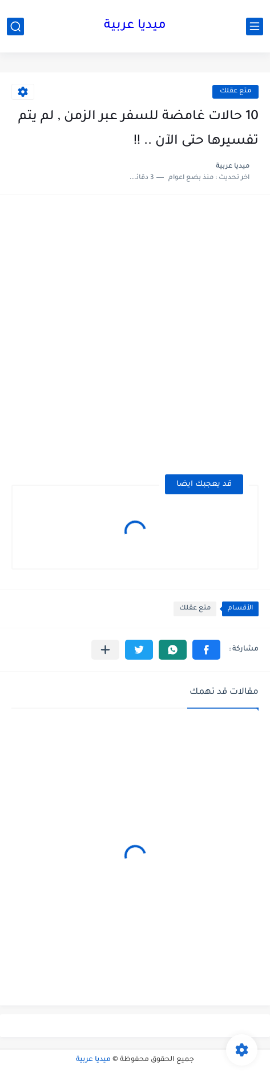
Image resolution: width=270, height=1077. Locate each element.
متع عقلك (235, 91)
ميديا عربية (135, 26)
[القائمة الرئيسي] (254, 26)
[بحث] (15, 26)
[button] (206, 650)
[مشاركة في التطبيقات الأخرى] (105, 650)
